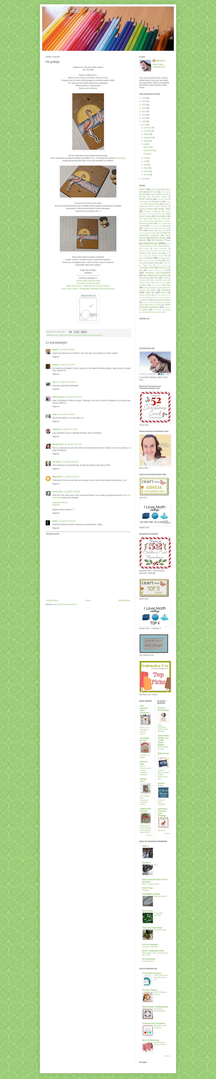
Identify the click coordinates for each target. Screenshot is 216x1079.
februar (147, 171)
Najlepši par (98, 335)
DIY (166, 206)
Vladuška (56, 429)
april (146, 165)
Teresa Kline (57, 492)
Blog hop (146, 196)
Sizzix (159, 260)
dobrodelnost (144, 278)
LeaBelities (151, 230)
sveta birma (158, 295)
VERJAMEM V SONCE (151, 894)
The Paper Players (149, 990)
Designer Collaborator (152, 211)
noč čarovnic (148, 287)
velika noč (145, 300)
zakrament (167, 307)
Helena (55, 521)
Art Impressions (165, 194)
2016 (144, 179)
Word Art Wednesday (150, 1040)
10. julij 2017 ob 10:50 (69, 429)
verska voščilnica (148, 302)
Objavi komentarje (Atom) (67, 604)
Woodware (151, 270)
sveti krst (167, 295)
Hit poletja (147, 154)
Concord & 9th (162, 199)
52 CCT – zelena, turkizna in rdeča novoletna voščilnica (145, 770)
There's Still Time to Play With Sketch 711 (161, 977)
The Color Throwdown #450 (88, 283)
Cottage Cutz (157, 202)
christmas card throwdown (157, 273)
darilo (146, 275)
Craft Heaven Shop (151, 204)
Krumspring (120, 158)
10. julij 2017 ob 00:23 (73, 397)
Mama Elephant (88, 335)
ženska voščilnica (157, 312)
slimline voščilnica (145, 295)
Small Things (147, 888)
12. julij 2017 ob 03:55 (71, 492)
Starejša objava (124, 600)
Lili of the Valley (154, 233)
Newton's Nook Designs (155, 246)
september (148, 138)
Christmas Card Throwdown (153, 1023)
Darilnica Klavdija (146, 209)
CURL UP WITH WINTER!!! (161, 802)
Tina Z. (55, 382)
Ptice (156, 865)
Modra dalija (148, 147)
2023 (144, 105)
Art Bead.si (153, 194)
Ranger (141, 258)
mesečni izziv (158, 282)
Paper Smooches (160, 248)
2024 (144, 101)
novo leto (166, 285)
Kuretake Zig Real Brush (152, 228)
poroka (153, 290)
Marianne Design (158, 238)
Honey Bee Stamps (159, 218)
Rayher (149, 258)
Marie (92, 158)
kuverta (165, 280)
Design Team (164, 209)
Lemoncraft (142, 233)
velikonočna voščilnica (161, 300)
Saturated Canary (164, 258)
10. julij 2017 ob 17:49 (72, 444)
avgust (146, 141)
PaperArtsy (142, 251)
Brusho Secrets (161, 196)
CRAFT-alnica (63, 335)
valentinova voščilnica (163, 297)
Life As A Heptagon (150, 944)
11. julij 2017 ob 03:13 (70, 462)
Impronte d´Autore (164, 221)
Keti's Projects (58, 397)
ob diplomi (158, 287)
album (160, 270)
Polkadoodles (164, 251)
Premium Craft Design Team (150, 253)
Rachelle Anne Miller (159, 255)
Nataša (55, 350)
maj (145, 161)
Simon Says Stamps (148, 260)
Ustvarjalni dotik (146, 267)
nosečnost (155, 285)
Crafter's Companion (154, 206)
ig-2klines (56, 505)
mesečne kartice (145, 282)
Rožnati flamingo (149, 150)
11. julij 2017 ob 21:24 (70, 477)
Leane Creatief (163, 230)
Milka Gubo (57, 477)
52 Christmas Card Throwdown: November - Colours (144, 800)
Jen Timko (56, 462)
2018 (144, 121)
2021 (144, 111)
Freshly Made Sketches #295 (88, 281)
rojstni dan (150, 292)
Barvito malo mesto (63, 11)
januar (146, 175)
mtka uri (145, 846)
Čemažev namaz (160, 930)
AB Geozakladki (148, 959)
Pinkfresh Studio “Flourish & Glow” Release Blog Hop (163, 774)
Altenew (55, 335)
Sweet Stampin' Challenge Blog (155, 1007)
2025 (144, 98)
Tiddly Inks (147, 265)
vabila (152, 297)
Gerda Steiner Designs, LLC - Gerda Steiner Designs (163, 740)
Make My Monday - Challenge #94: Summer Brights (88, 286)
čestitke (145, 310)
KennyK (160, 223)
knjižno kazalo (154, 280)
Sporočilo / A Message (150, 946)
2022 (144, 108)
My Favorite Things (161, 240)
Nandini (55, 365)
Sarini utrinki (147, 911)
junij (145, 158)
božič (168, 270)
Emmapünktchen (156, 214)
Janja (54, 414)
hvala (71, 335)
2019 (144, 118)
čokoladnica (157, 310)
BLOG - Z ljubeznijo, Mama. (153, 951)
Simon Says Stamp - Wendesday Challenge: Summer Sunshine (88, 288)
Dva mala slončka (160, 896)
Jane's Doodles (147, 223)
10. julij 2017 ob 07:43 (66, 414)
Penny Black (153, 251)
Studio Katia (166, 263)
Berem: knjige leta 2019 (150, 884)
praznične (166, 290)
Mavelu (142, 240)
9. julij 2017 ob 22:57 (67, 365)
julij (145, 144)
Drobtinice (146, 863)
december (148, 128)
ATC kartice (164, 192)
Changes (145, 890)
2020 (144, 115)
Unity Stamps (162, 265)
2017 (144, 125)
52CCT (142, 189)
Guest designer (161, 216)
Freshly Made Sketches (151, 973)
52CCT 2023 (156, 190)
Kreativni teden (154, 226)
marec (146, 168)
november (148, 131)
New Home (162, 830)
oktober (147, 134)
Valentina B (160, 61)
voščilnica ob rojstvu (154, 305)
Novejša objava (52, 600)
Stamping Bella (153, 263)
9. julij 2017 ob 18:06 (67, 350)
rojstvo (164, 293)
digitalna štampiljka (159, 275)
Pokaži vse (149, 835)
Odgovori (55, 357)
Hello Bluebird (144, 218)
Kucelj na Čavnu (148, 961)
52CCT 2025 (152, 192)
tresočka (144, 297)
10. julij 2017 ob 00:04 (67, 382)
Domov (88, 600)
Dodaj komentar (52, 534)
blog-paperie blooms (60, 502)
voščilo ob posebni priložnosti (154, 305)
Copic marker (143, 201)
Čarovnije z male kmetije (152, 928)
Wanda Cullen (58, 444)
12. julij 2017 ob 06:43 (67, 521)
